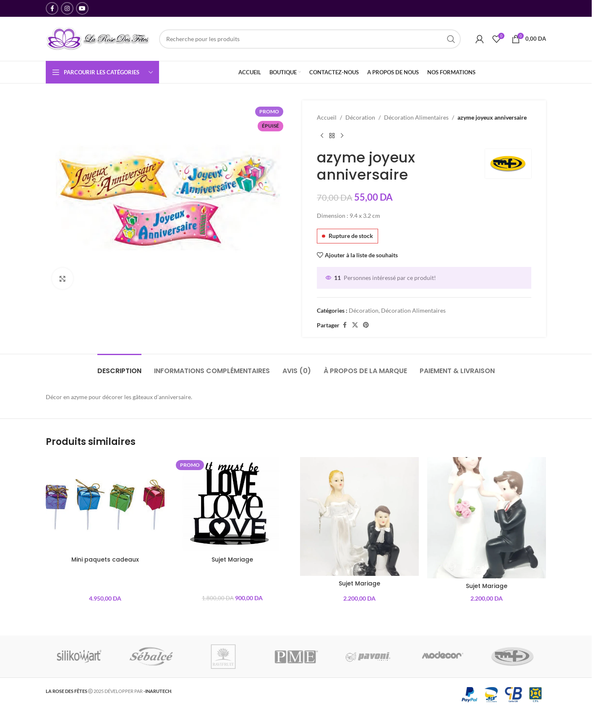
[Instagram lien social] (67, 8)
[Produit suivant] (342, 136)
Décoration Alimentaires (416, 117)
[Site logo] (98, 38)
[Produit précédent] (322, 136)
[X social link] (355, 325)
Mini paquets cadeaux (105, 559)
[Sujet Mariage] (232, 504)
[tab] (119, 366)
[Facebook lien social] (52, 8)
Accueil (327, 117)
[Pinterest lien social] (365, 325)
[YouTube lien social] (82, 8)
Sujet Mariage (232, 559)
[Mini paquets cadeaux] (105, 504)
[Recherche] (310, 39)
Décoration (360, 117)
